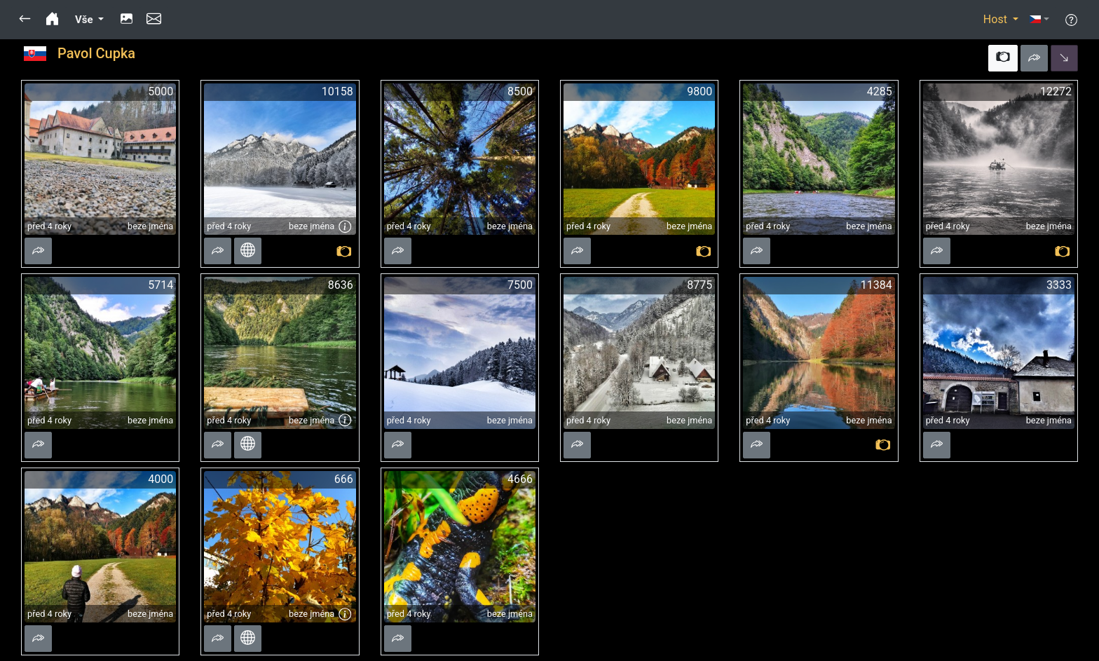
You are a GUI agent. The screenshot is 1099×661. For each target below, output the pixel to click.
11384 (876, 285)
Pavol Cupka (96, 53)
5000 (160, 91)
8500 (520, 91)
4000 (160, 479)
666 (343, 479)
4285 (879, 91)
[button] (25, 19)
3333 (1059, 285)
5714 (160, 285)
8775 (699, 285)
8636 (340, 285)
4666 (520, 479)
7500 (520, 285)
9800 (699, 91)
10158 (337, 91)
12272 (1056, 91)
